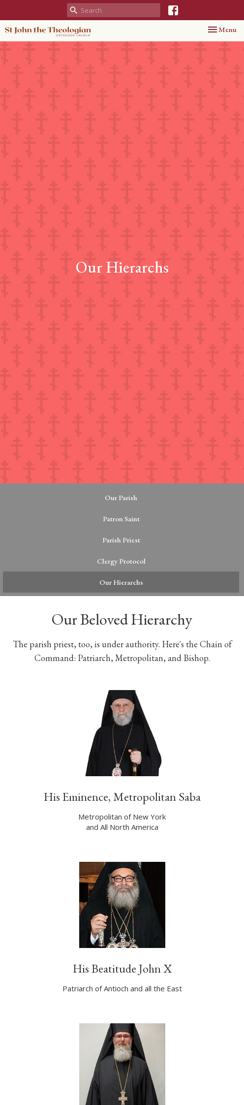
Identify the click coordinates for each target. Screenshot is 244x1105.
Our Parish (121, 497)
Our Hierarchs (121, 582)
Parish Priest (121, 539)
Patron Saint (121, 518)
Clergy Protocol (121, 561)
